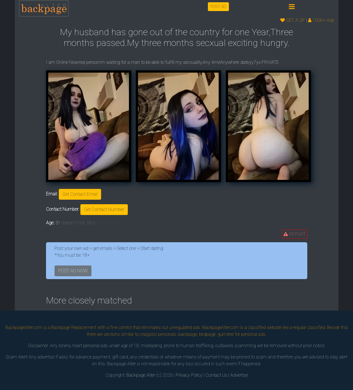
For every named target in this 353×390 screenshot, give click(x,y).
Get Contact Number (104, 209)
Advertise (239, 375)
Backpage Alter (140, 375)
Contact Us (216, 375)
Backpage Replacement (73, 327)
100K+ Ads (321, 20)
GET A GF (292, 20)
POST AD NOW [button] (73, 270)
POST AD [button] (218, 6)
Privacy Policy (189, 375)
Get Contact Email (79, 194)
